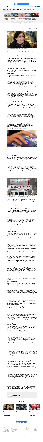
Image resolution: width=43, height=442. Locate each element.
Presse (34, 427)
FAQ (26, 426)
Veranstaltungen (28, 428)
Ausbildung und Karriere (37, 428)
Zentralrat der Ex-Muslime (12, 75)
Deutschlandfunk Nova (28, 1)
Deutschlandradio (14, 1)
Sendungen (9, 6)
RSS (26, 430)
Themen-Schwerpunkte (6, 431)
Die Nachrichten (5, 428)
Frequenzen (12, 431)
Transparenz (35, 429)
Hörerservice (20, 426)
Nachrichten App (13, 430)
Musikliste (27, 429)
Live (39, 6)
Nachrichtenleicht (5, 429)
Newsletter (27, 427)
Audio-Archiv (22, 6)
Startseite (4, 9)
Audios (12, 427)
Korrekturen (35, 430)
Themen (4, 6)
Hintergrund (7, 9)
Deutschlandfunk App (14, 429)
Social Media (20, 427)
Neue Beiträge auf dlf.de (6, 430)
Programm (13, 6)
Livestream (12, 426)
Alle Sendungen (5, 427)
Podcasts (18, 6)
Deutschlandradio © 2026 (21, 436)
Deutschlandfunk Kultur (21, 1)
